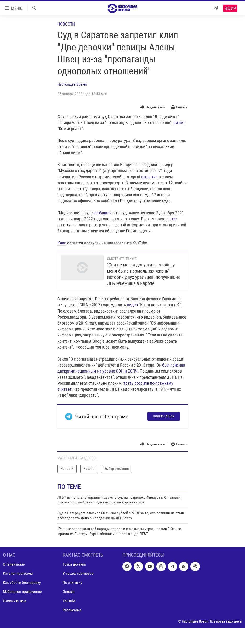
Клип (61, 242)
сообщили (102, 212)
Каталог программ (18, 573)
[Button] (152, 107)
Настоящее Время (72, 84)
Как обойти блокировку (22, 582)
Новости (66, 24)
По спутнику (72, 582)
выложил (149, 176)
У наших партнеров (78, 573)
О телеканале (14, 564)
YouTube (69, 600)
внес (172, 218)
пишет (179, 122)
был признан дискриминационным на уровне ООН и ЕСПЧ (121, 368)
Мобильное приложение (22, 591)
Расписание (72, 610)
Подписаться (163, 416)
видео (132, 304)
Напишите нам (14, 600)
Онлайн (69, 591)
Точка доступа (74, 564)
